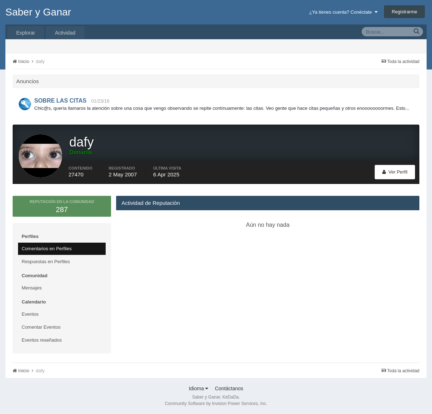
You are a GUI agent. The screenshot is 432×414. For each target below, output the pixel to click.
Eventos (30, 314)
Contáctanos (229, 388)
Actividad (65, 33)
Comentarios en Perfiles (47, 248)
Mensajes (32, 288)
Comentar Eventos (41, 327)
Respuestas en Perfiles (46, 261)
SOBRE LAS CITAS (60, 101)
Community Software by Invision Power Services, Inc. (216, 403)
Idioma (198, 388)
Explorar (25, 33)
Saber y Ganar (38, 12)
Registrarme (404, 11)
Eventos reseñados (42, 340)
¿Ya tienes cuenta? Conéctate (343, 12)
